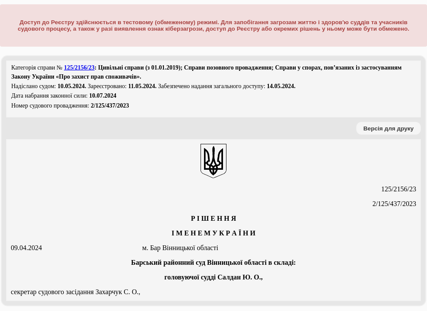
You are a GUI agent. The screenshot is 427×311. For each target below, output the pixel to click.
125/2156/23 (79, 67)
